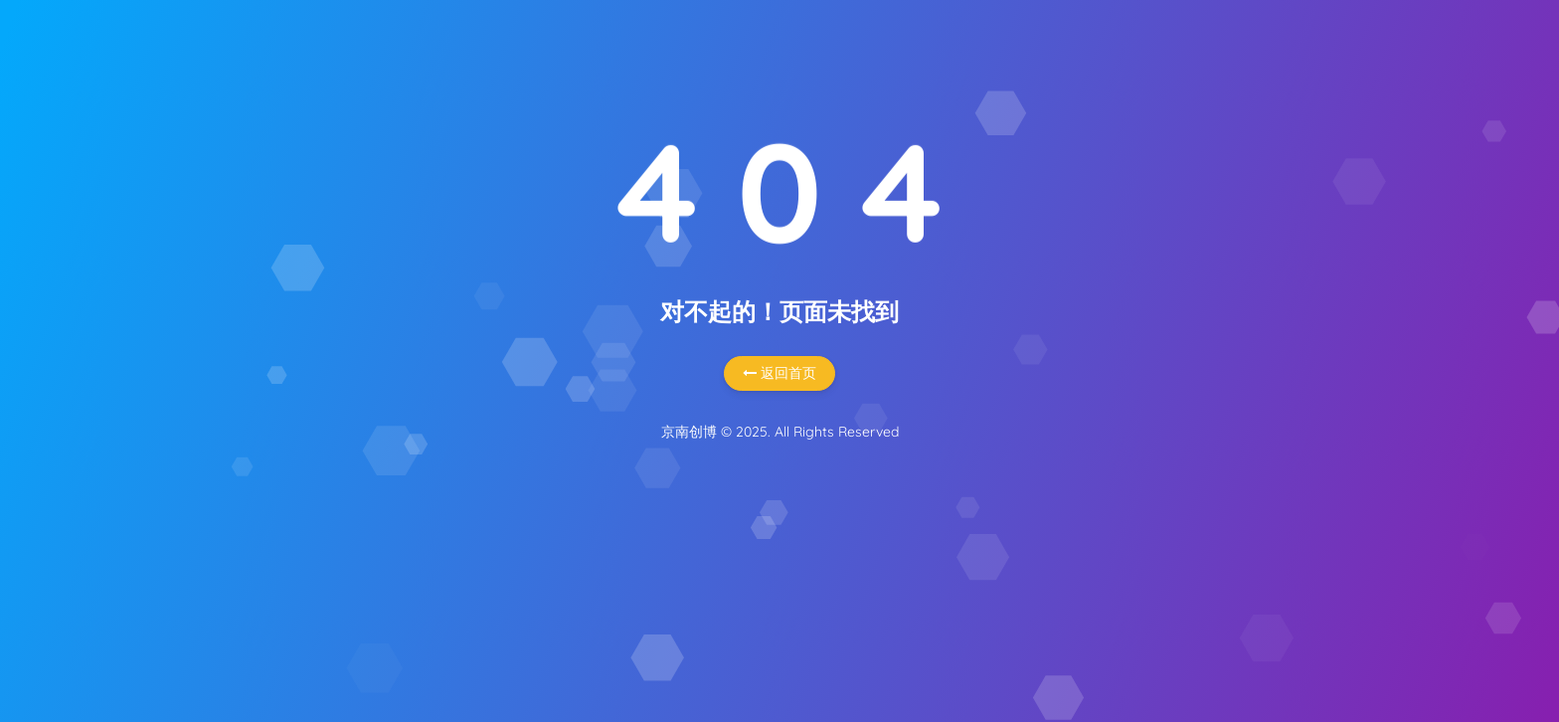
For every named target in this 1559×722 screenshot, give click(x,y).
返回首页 (779, 373)
